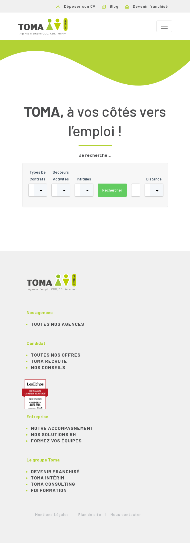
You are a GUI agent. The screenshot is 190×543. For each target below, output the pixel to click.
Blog (110, 6)
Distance (154, 178)
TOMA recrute (49, 361)
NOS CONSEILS (48, 367)
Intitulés (84, 178)
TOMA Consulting (53, 484)
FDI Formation (49, 490)
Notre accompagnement (62, 428)
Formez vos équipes (56, 440)
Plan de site (89, 514)
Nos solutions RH (53, 434)
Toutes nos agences (57, 324)
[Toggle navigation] (164, 26)
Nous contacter (126, 514)
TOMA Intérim (47, 477)
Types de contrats (37, 175)
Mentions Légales (52, 514)
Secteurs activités (61, 175)
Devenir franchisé (146, 6)
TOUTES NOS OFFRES (56, 354)
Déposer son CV (75, 6)
